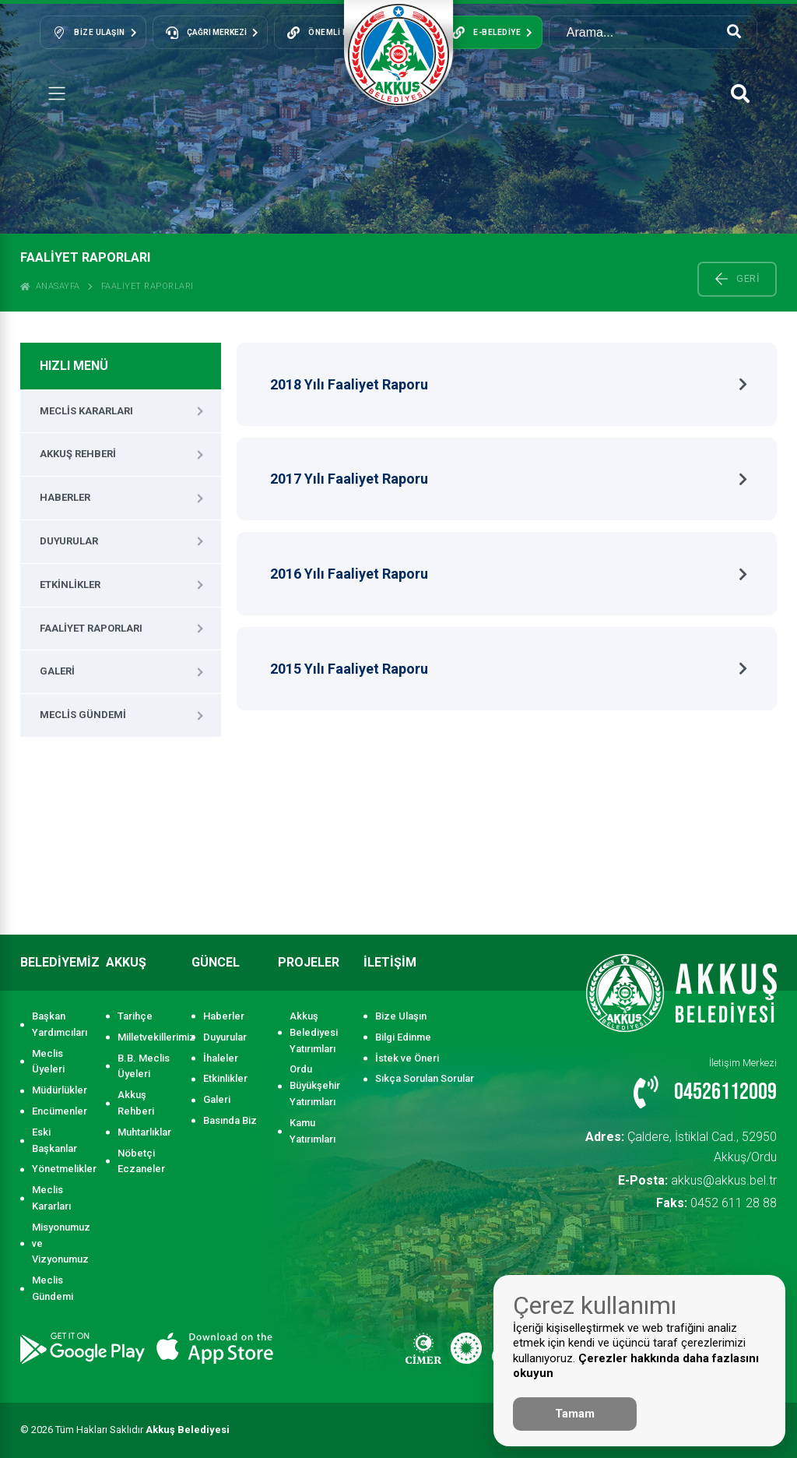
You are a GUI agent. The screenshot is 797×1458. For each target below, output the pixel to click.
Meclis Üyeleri (48, 1062)
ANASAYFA (50, 286)
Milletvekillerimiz (147, 1037)
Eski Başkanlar (54, 1140)
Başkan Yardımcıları (59, 1024)
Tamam (575, 1414)
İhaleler (220, 1058)
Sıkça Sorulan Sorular (424, 1078)
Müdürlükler (59, 1090)
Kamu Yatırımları (312, 1131)
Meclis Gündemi (83, 714)
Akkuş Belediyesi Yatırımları (314, 1032)
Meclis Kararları (86, 411)
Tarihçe (135, 1016)
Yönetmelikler (61, 1168)
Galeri (57, 671)
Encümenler (59, 1111)
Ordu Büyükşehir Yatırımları (315, 1085)
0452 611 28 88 (729, 1173)
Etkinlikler (70, 584)
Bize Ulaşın (401, 1016)
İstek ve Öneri (407, 1058)
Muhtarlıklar (144, 1132)
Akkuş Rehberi (78, 454)
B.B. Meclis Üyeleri (144, 1066)
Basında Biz (230, 1120)
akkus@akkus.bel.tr (711, 1154)
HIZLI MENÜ (74, 365)
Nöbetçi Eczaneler (141, 1161)
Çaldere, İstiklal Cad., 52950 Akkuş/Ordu (669, 1134)
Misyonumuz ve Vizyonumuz (61, 1243)
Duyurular (69, 541)
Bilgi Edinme (403, 1037)
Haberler (65, 497)
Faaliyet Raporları (147, 286)
